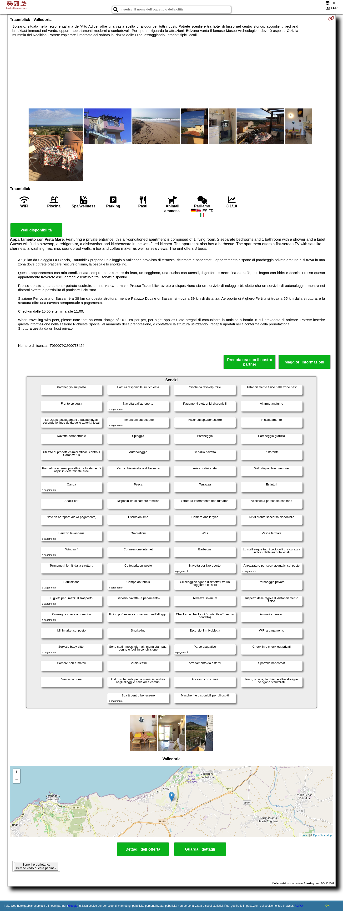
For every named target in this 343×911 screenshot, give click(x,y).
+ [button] (16, 772)
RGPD (299, 905)
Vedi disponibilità (36, 230)
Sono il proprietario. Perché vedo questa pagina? (36, 866)
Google (72, 905)
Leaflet (304, 835)
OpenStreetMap (322, 835)
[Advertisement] (171, 72)
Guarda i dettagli (200, 849)
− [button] (16, 779)
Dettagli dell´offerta (143, 849)
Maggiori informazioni (304, 362)
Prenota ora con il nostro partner (249, 362)
